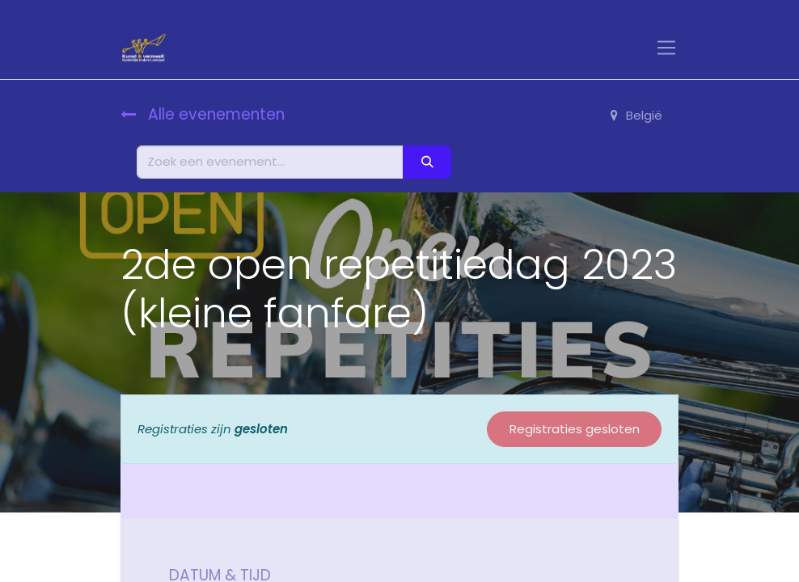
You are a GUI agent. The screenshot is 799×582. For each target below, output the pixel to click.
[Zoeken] (427, 162)
